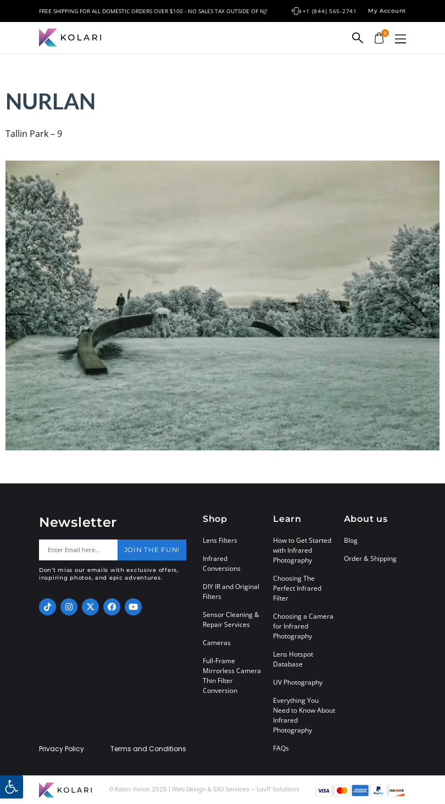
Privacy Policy (61, 749)
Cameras (217, 642)
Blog (351, 540)
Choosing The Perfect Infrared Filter (297, 588)
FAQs (281, 748)
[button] (400, 38)
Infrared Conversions (222, 563)
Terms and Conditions (148, 749)
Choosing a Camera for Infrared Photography (303, 626)
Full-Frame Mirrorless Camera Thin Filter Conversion (232, 675)
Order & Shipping (370, 558)
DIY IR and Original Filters (231, 591)
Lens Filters (220, 540)
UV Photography (297, 682)
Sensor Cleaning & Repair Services (231, 619)
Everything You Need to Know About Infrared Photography (304, 715)
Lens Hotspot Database (293, 659)
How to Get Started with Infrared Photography (302, 550)
